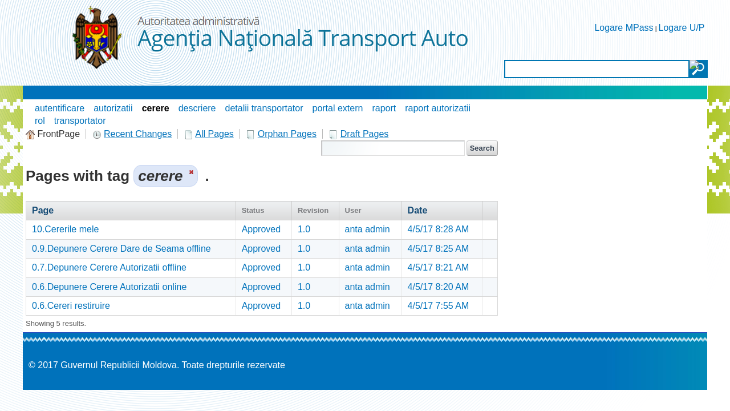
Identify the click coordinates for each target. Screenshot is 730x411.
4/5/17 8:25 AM (438, 248)
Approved (261, 229)
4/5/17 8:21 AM (438, 267)
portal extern (337, 108)
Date (418, 210)
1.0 (304, 229)
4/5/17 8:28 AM (438, 229)
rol (40, 121)
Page (43, 210)
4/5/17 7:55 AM (438, 306)
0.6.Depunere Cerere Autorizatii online (109, 287)
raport (384, 108)
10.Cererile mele (65, 229)
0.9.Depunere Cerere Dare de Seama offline (121, 248)
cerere (155, 108)
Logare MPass (623, 28)
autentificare (59, 108)
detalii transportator (264, 108)
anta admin (367, 229)
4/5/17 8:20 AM (438, 287)
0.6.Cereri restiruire (71, 306)
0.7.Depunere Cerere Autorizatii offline (109, 267)
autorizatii (113, 108)
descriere (197, 108)
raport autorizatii (438, 108)
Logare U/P (682, 28)
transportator (80, 121)
